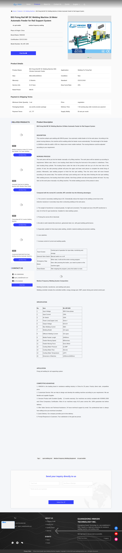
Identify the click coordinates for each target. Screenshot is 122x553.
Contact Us (57, 4)
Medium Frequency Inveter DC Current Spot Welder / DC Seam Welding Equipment (22, 151)
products (19, 11)
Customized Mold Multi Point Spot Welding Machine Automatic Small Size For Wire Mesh (22, 256)
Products (37, 4)
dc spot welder (81, 458)
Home (29, 4)
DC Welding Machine (28, 11)
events (67, 4)
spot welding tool (47, 458)
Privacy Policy (27, 551)
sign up (105, 538)
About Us (47, 4)
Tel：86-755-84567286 (19, 523)
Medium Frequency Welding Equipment (65, 458)
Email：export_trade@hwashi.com (22, 526)
